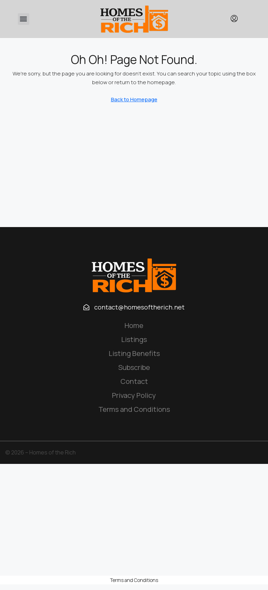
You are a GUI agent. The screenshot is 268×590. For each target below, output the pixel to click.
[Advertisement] (134, 520)
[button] (23, 19)
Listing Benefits (134, 353)
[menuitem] (234, 19)
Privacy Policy (134, 395)
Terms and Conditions (134, 409)
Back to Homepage (134, 99)
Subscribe (134, 367)
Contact (134, 381)
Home (134, 325)
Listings (134, 339)
